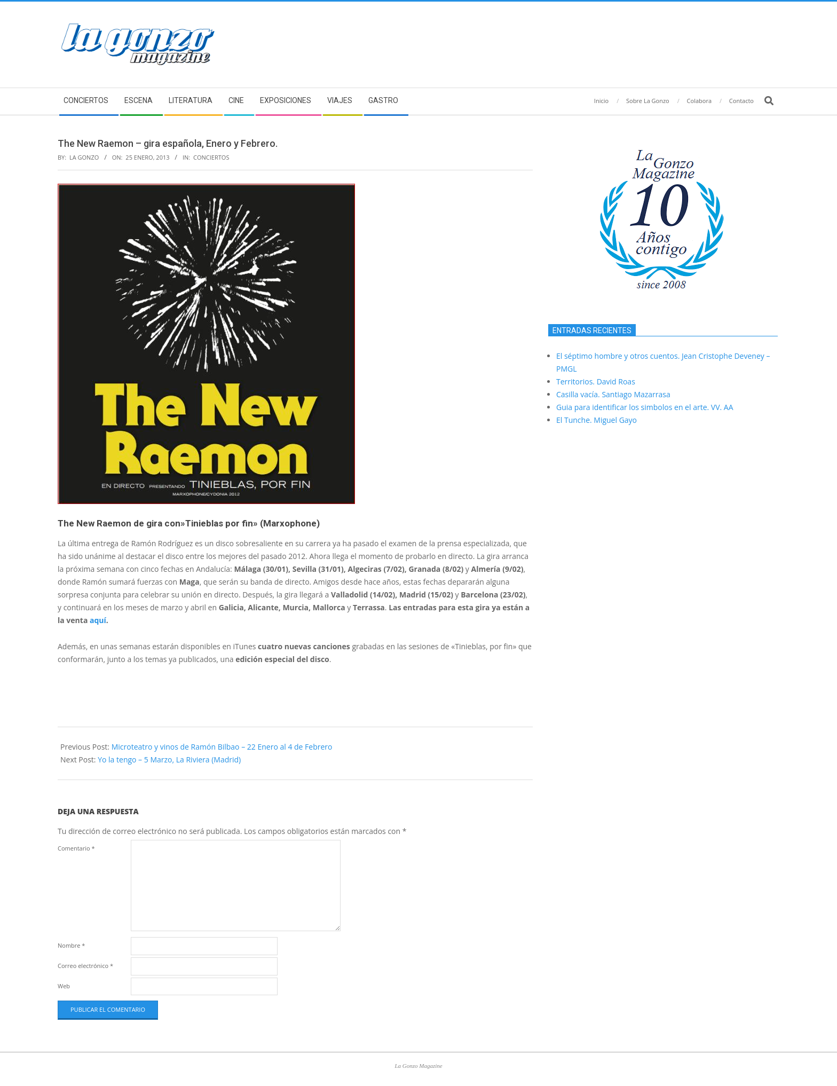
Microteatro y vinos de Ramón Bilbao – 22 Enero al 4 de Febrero (222, 747)
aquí (98, 620)
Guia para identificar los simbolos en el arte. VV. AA (644, 407)
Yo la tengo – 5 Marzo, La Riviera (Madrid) (169, 759)
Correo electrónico (85, 966)
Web (64, 986)
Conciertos (211, 157)
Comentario (76, 848)
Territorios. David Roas (595, 381)
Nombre (71, 945)
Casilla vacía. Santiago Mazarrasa (613, 394)
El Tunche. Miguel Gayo (596, 420)
